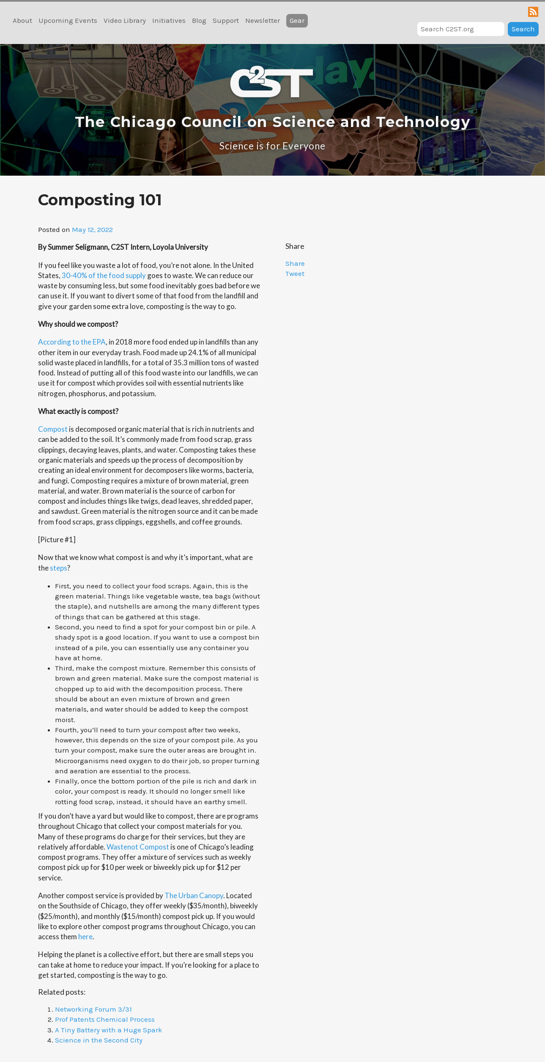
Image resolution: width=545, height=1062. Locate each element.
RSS (533, 12)
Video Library (125, 20)
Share (295, 263)
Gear (297, 20)
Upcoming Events (67, 20)
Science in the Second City (98, 1040)
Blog (199, 20)
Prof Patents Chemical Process (105, 1019)
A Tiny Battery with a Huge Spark (108, 1030)
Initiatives (169, 20)
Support (226, 20)
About (22, 20)
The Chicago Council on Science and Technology (273, 122)
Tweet (294, 273)
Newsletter (262, 20)
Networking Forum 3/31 (93, 1009)
